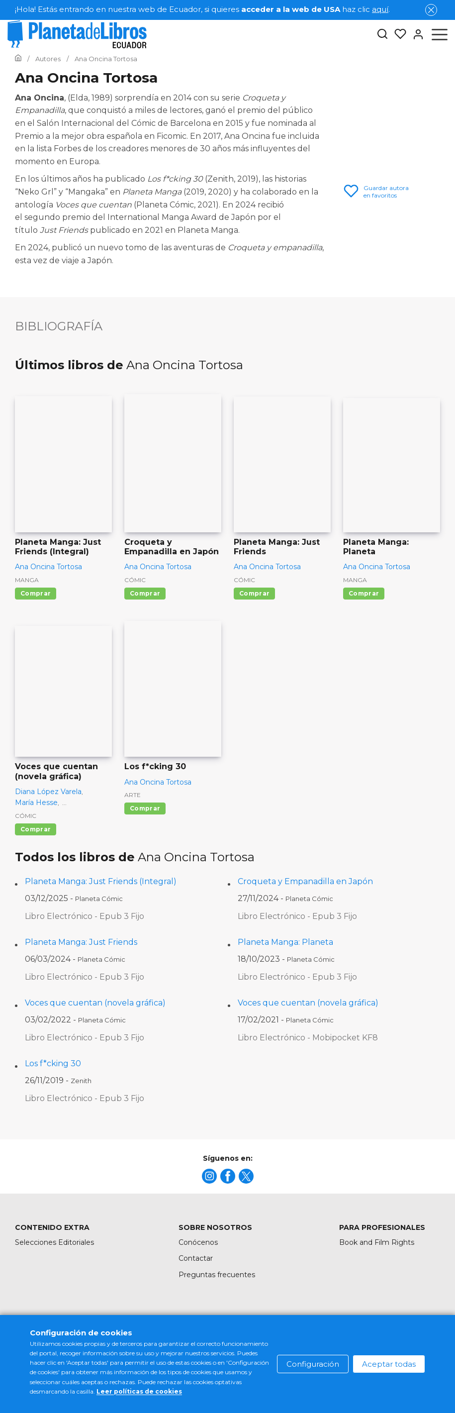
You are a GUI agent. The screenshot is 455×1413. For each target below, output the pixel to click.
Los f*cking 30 (53, 1063)
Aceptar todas (389, 1364)
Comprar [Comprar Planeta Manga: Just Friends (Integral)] (35, 593)
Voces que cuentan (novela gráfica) (95, 1003)
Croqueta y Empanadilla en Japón (305, 881)
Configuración (312, 1364)
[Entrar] (415, 34)
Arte (132, 795)
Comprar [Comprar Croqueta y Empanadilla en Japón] (145, 593)
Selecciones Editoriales (54, 1242)
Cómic (135, 580)
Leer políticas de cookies (139, 1391)
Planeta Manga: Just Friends (81, 942)
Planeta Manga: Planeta (285, 942)
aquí (380, 9)
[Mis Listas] (397, 34)
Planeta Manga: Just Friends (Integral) (101, 881)
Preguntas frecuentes (217, 1274)
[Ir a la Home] (18, 59)
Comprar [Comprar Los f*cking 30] (145, 808)
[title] (209, 1176)
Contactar (196, 1258)
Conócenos (198, 1242)
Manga (27, 580)
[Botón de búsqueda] (382, 34)
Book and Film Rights (376, 1242)
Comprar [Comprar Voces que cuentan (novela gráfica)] (35, 829)
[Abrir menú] (440, 34)
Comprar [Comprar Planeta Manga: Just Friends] (254, 593)
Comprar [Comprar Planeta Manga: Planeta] (364, 593)
